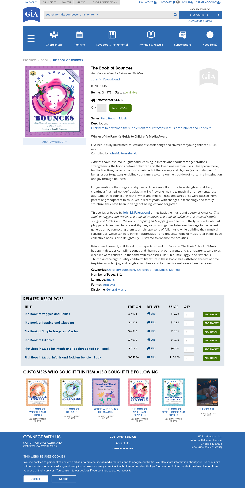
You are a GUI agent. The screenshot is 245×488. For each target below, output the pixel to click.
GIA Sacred (31, 2)
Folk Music (160, 270)
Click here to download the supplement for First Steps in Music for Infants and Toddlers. (151, 128)
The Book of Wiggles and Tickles (47, 313)
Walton (66, 2)
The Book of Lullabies (39, 340)
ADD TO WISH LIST (54, 141)
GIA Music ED (49, 2)
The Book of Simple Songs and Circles (51, 331)
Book (44, 60)
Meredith (81, 2)
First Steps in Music (114, 118)
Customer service (123, 436)
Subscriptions (182, 37)
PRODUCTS (30, 60)
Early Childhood (140, 270)
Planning (79, 37)
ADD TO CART (120, 108)
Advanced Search (200, 20)
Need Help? (210, 37)
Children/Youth (117, 270)
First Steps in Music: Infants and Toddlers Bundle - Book (63, 357)
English (111, 280)
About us (122, 443)
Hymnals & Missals (151, 37)
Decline (63, 478)
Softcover (109, 285)
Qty (93, 107)
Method (174, 270)
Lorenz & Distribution (104, 2)
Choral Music (54, 37)
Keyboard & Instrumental (112, 37)
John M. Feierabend (105, 79)
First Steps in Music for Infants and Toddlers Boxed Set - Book (67, 348)
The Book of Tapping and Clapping (49, 322)
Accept (36, 478)
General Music (116, 289)
